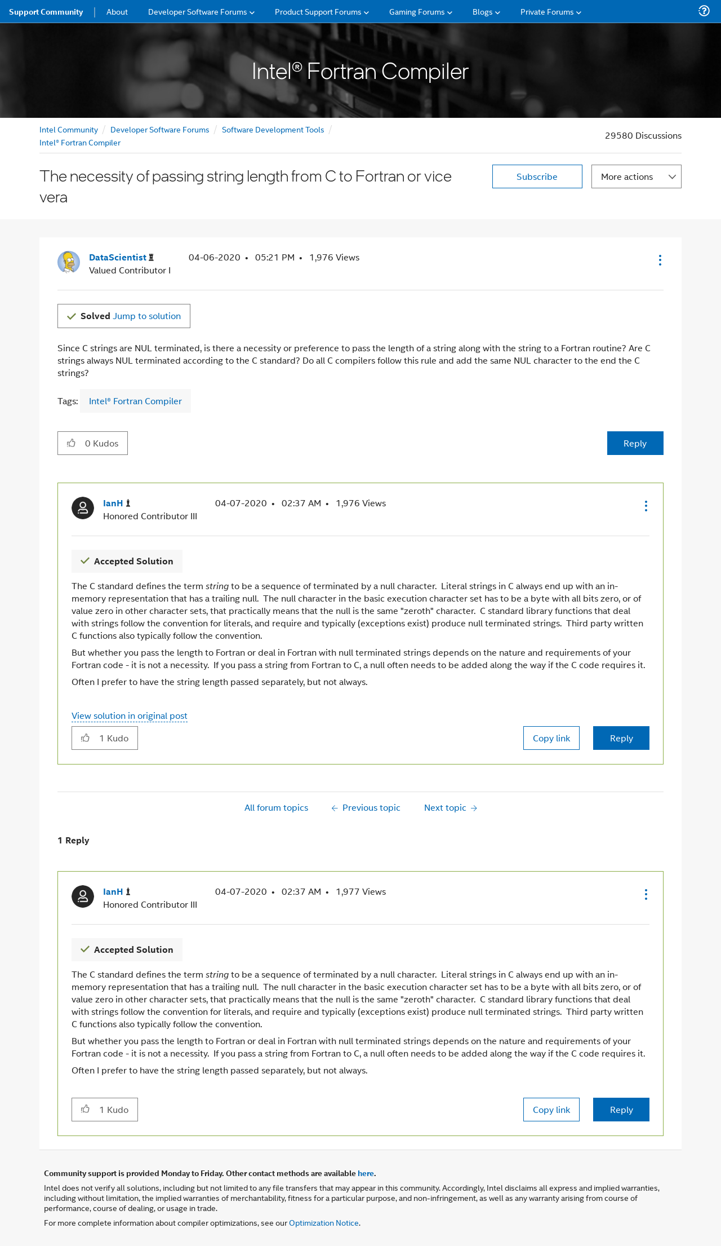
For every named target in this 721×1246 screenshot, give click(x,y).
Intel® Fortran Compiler (80, 142)
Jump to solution (131, 315)
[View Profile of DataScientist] (121, 257)
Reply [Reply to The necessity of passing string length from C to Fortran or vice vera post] (635, 442)
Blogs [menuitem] (483, 11)
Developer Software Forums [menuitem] (197, 11)
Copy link (551, 737)
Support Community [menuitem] (46, 11)
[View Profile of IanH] (117, 503)
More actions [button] (627, 176)
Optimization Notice (324, 1222)
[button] (659, 260)
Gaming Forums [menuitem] (417, 11)
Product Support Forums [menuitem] (318, 11)
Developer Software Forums (160, 129)
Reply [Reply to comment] (621, 737)
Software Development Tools (273, 129)
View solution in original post (130, 715)
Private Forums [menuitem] (547, 11)
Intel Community (68, 129)
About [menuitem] (117, 11)
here (366, 1173)
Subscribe (537, 176)
